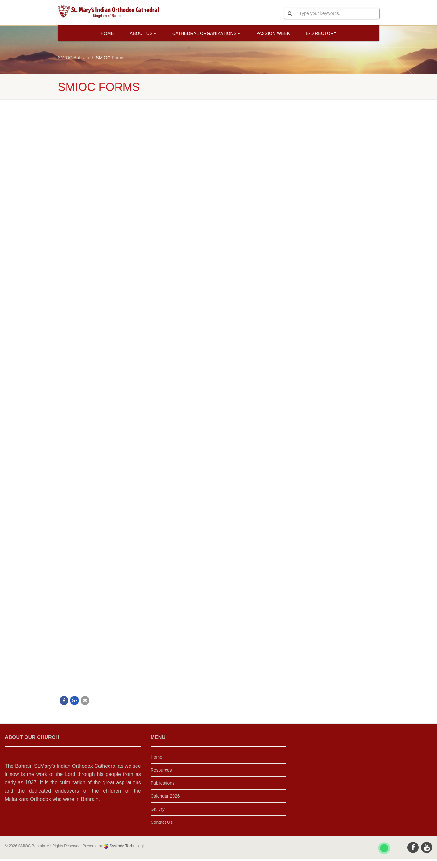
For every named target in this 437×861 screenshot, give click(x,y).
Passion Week (273, 33)
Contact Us (162, 822)
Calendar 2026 (165, 796)
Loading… (160, 398)
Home (107, 33)
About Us (143, 33)
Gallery (158, 809)
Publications (163, 783)
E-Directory (321, 33)
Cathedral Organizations (206, 33)
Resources (161, 770)
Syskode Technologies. (129, 846)
